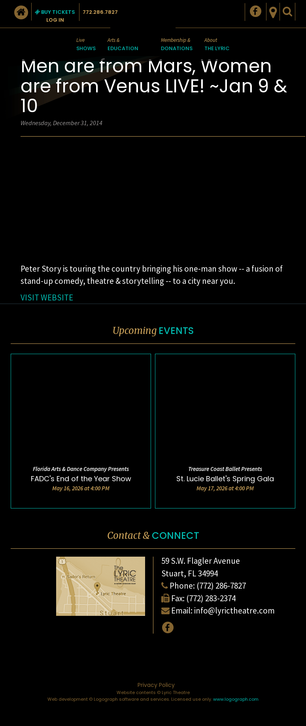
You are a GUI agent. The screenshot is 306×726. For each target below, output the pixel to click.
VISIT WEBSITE (47, 297)
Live (86, 45)
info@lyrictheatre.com (234, 610)
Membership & (177, 45)
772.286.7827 (100, 12)
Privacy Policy (156, 685)
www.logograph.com (236, 699)
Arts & (123, 45)
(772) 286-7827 (221, 585)
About (217, 45)
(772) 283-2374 (211, 598)
